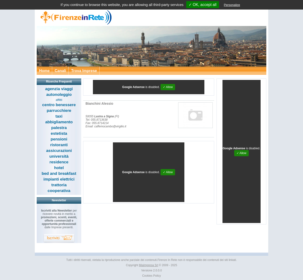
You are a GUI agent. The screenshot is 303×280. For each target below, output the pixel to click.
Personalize (232, 5)
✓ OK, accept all (203, 5)
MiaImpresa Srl (148, 265)
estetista (59, 133)
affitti (59, 100)
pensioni (59, 139)
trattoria (58, 185)
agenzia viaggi (59, 89)
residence (59, 162)
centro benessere (59, 105)
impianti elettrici (58, 179)
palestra (59, 127)
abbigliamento (59, 122)
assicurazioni (59, 150)
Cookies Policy (151, 275)
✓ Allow (168, 87)
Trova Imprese (84, 71)
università (58, 156)
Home (44, 71)
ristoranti (59, 145)
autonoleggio (59, 94)
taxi (59, 116)
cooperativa (59, 190)
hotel (59, 168)
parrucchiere (59, 110)
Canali (60, 71)
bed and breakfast (59, 173)
